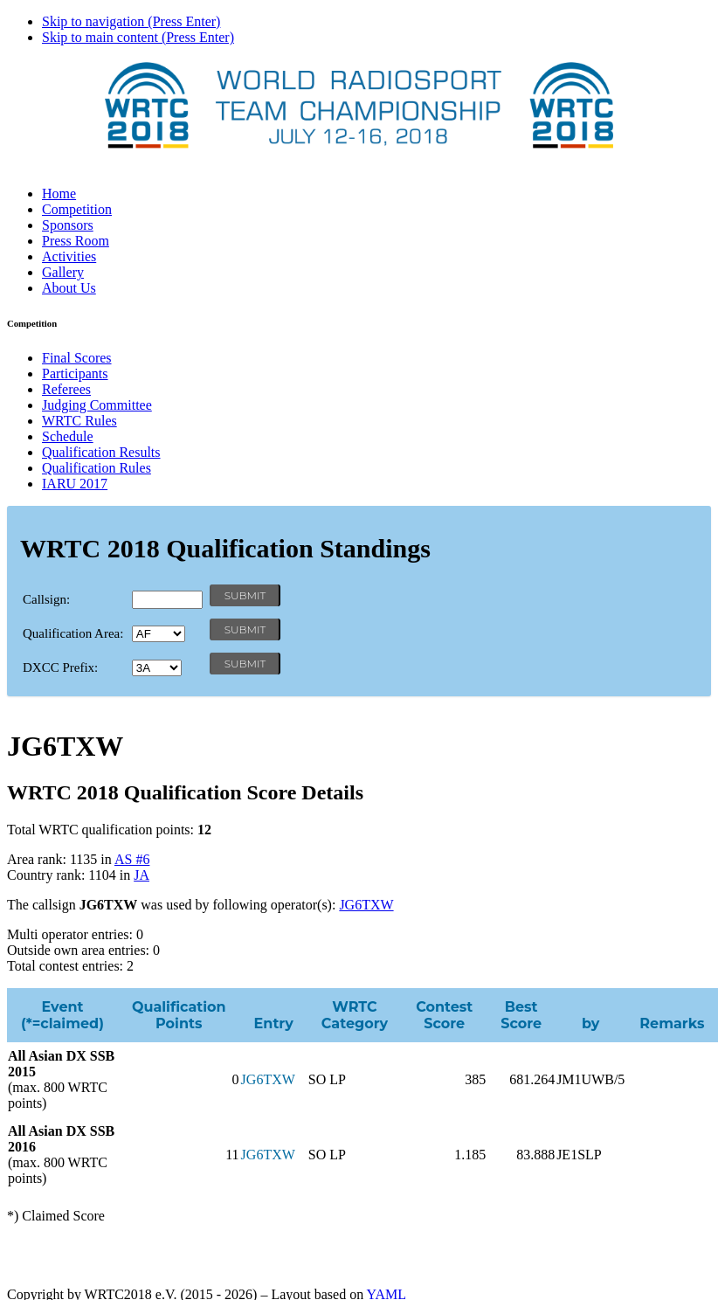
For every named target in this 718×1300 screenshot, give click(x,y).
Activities (69, 256)
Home (59, 193)
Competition (77, 209)
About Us (69, 287)
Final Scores (77, 357)
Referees (66, 389)
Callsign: (46, 599)
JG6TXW (366, 904)
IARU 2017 (74, 483)
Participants (75, 373)
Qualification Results (101, 452)
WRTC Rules (79, 420)
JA (141, 875)
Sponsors (67, 225)
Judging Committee (97, 405)
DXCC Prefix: (60, 667)
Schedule (67, 436)
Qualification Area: (73, 633)
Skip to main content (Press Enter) (138, 37)
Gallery (63, 272)
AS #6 (131, 859)
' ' (158, 634)
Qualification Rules (96, 467)
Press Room (75, 240)
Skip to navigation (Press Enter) (131, 21)
